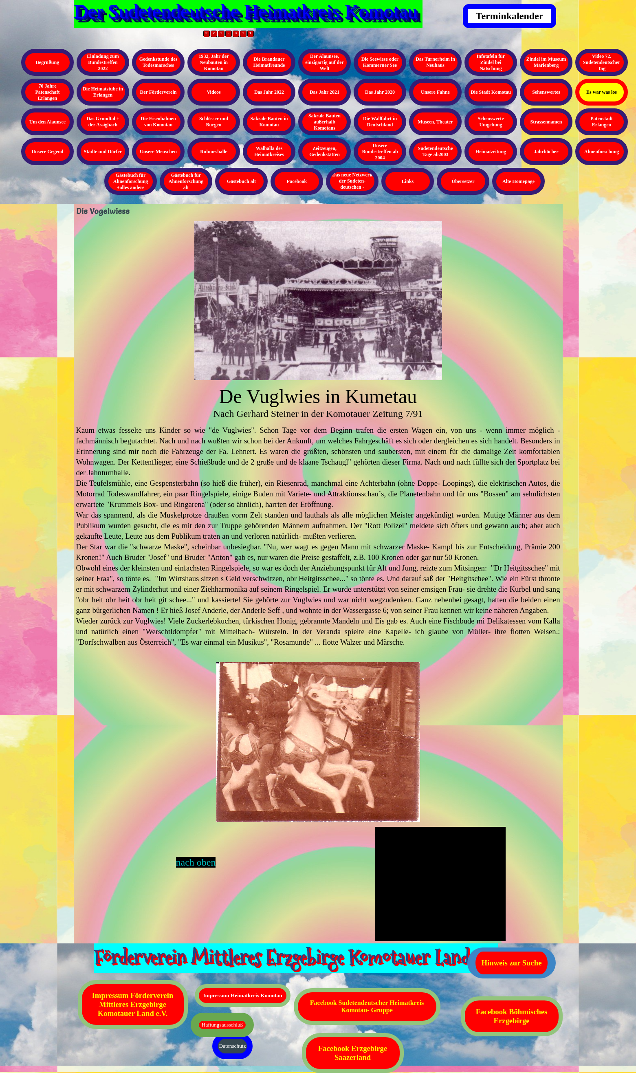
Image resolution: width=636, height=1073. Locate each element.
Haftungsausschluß (222, 1025)
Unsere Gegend (47, 151)
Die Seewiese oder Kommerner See (379, 62)
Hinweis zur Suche (512, 962)
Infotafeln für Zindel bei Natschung (491, 62)
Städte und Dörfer (103, 151)
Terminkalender (510, 16)
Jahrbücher (546, 151)
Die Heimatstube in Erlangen (103, 92)
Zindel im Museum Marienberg (546, 62)
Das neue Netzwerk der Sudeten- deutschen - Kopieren (352, 184)
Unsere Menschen (158, 151)
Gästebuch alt (241, 181)
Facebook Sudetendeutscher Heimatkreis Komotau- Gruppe (367, 1006)
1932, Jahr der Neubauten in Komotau (213, 62)
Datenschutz (232, 1046)
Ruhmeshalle (213, 151)
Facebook (297, 181)
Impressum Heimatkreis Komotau (242, 995)
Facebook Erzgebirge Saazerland (352, 1053)
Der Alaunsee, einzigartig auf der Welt (324, 62)
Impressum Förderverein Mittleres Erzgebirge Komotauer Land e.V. (133, 1004)
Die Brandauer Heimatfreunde (269, 62)
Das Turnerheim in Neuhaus (435, 62)
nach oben (196, 862)
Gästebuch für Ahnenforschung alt (186, 181)
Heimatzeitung (490, 151)
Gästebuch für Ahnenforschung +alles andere (130, 181)
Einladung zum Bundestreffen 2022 (103, 62)
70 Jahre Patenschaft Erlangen (47, 92)
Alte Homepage (518, 181)
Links (408, 181)
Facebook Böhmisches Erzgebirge (512, 1016)
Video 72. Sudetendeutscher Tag (601, 62)
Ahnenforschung (601, 151)
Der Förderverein (158, 92)
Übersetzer (463, 181)
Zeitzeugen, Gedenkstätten (324, 151)
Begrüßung (47, 62)
